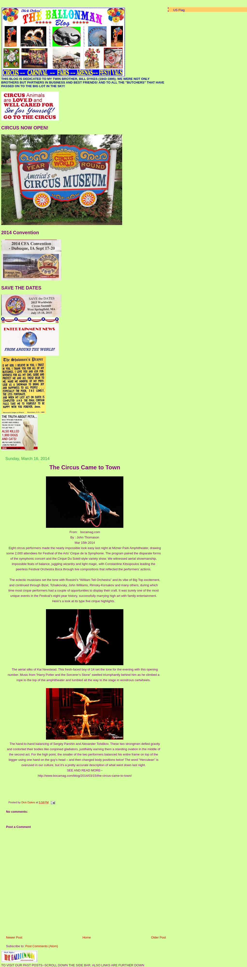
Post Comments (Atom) (41, 946)
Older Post (158, 937)
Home (86, 937)
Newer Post (14, 937)
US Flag (179, 10)
